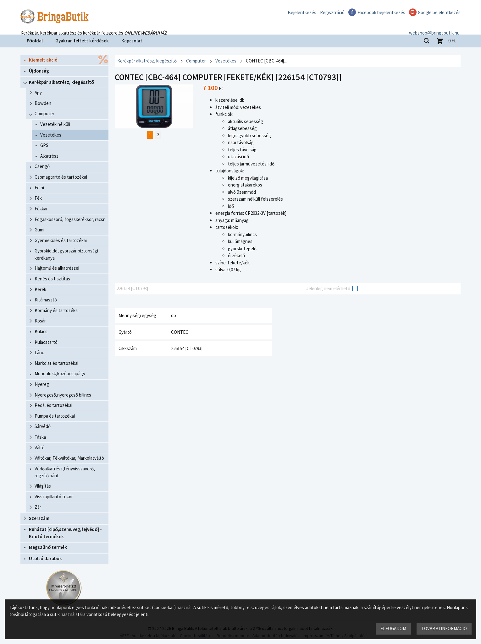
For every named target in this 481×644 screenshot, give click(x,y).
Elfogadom (393, 628)
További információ (444, 628)
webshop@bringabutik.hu (435, 26)
